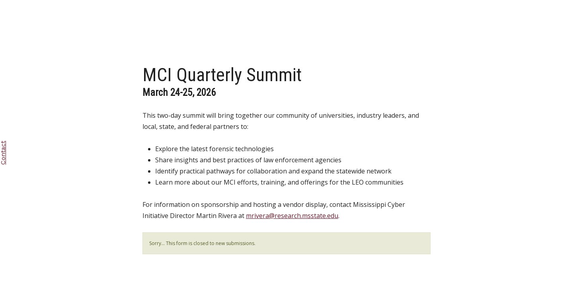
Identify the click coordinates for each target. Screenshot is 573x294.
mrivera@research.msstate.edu (292, 215)
